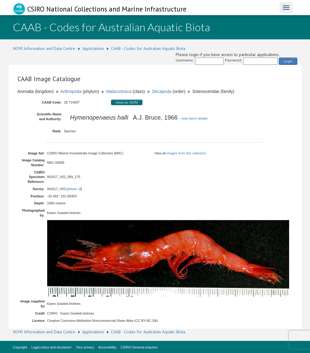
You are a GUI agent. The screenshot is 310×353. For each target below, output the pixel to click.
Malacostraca (118, 91)
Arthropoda (70, 91)
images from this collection (186, 153)
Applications (93, 48)
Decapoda (161, 91)
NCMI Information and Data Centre (44, 48)
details (72, 189)
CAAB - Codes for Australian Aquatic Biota (148, 48)
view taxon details (194, 118)
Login (288, 61)
